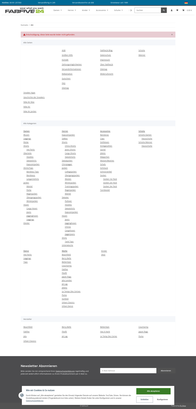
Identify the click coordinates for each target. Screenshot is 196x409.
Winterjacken (32, 201)
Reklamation (67, 74)
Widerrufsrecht (106, 74)
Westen (68, 179)
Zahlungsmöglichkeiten (72, 64)
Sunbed (65, 298)
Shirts (64, 238)
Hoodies (30, 157)
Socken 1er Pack (110, 179)
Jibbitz (103, 153)
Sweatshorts (70, 157)
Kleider (26, 223)
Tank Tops (69, 241)
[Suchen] (148, 10)
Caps (102, 138)
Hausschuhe (147, 138)
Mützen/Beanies (107, 160)
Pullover (68, 201)
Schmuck (104, 168)
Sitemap (65, 88)
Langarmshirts (33, 179)
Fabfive (65, 269)
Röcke (25, 142)
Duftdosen (104, 142)
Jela (25, 336)
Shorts (26, 146)
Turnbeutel (105, 190)
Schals (103, 164)
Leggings (27, 138)
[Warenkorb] (187, 10)
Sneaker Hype (29, 92)
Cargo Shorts (70, 153)
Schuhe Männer (145, 142)
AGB (63, 50)
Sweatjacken (67, 160)
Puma (64, 295)
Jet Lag (64, 284)
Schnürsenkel (106, 171)
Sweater (65, 197)
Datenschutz (105, 55)
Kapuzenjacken (33, 164)
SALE (103, 254)
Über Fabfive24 (106, 64)
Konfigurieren (162, 399)
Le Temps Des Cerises (71, 291)
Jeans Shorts (70, 149)
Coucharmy (67, 265)
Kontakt (65, 59)
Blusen (26, 135)
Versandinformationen (71, 69)
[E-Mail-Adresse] (128, 370)
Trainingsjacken (71, 186)
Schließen (145, 399)
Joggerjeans (70, 234)
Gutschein (66, 78)
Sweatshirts (31, 160)
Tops (25, 262)
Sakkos (65, 138)
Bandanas (104, 135)
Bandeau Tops (33, 171)
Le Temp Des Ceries (108, 336)
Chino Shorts (70, 146)
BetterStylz (66, 262)
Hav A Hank (105, 331)
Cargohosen (70, 230)
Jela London (67, 280)
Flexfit (64, 273)
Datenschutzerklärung (65, 371)
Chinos (68, 227)
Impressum (105, 59)
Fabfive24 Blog (106, 50)
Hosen (26, 204)
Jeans (29, 212)
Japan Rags (66, 276)
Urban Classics (68, 302)
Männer (142, 55)
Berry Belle (66, 258)
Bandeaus (31, 175)
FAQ (63, 83)
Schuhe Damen (145, 135)
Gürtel (103, 149)
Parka (29, 190)
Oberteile (27, 153)
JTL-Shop (183, 406)
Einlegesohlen (106, 146)
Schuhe (142, 50)
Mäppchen (104, 157)
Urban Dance (67, 306)
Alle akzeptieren (153, 391)
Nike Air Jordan (29, 111)
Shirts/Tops (28, 168)
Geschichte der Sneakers (34, 97)
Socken (103, 175)
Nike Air (26, 106)
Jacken (26, 182)
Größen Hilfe (67, 55)
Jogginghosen (32, 216)
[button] (187, 2)
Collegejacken (71, 171)
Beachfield (66, 254)
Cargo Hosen (32, 208)
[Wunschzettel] (177, 10)
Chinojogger (67, 164)
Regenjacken (32, 193)
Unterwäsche (67, 245)
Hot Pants (31, 149)
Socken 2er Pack (110, 182)
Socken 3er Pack (110, 186)
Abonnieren (166, 370)
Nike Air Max (28, 102)
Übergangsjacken (34, 197)
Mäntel (30, 186)
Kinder (104, 251)
